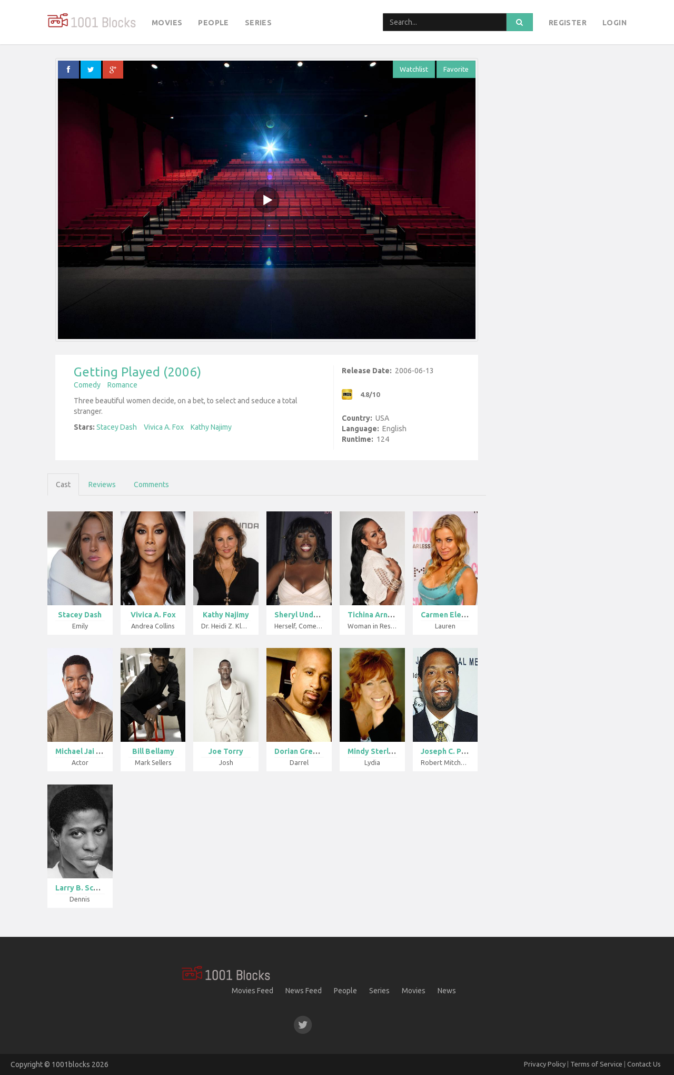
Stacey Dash (116, 427)
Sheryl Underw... (303, 615)
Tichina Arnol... (374, 615)
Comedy (87, 385)
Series (258, 22)
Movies (167, 22)
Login (614, 22)
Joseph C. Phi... (447, 751)
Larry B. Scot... (81, 888)
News (447, 990)
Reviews (102, 484)
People (213, 22)
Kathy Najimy (211, 427)
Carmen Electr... (449, 615)
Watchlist (414, 69)
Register (568, 22)
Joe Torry (226, 751)
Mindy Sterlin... (374, 751)
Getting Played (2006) (137, 372)
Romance (122, 385)
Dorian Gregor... (302, 751)
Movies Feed (252, 990)
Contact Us (644, 1064)
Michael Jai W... (81, 751)
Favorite (456, 69)
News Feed (303, 990)
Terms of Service (596, 1064)
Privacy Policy (545, 1064)
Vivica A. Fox (164, 427)
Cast (63, 484)
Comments (151, 484)
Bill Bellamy (153, 751)
